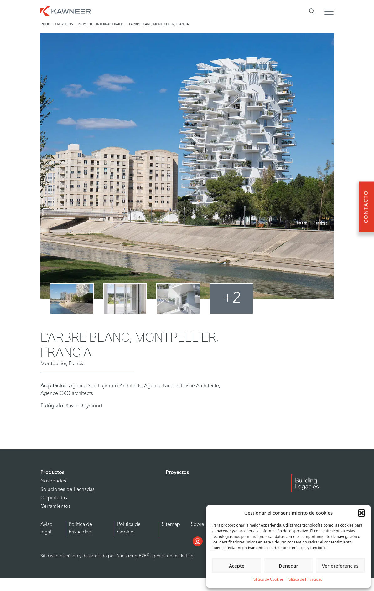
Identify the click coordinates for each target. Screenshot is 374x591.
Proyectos (64, 24)
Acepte (236, 566)
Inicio (45, 24)
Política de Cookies (267, 580)
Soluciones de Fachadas (67, 489)
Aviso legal (46, 528)
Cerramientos (55, 506)
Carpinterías (53, 498)
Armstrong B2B (132, 556)
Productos (52, 472)
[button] (361, 513)
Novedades (53, 481)
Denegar (288, 566)
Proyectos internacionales (101, 24)
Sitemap (171, 524)
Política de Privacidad (304, 580)
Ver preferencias (340, 566)
